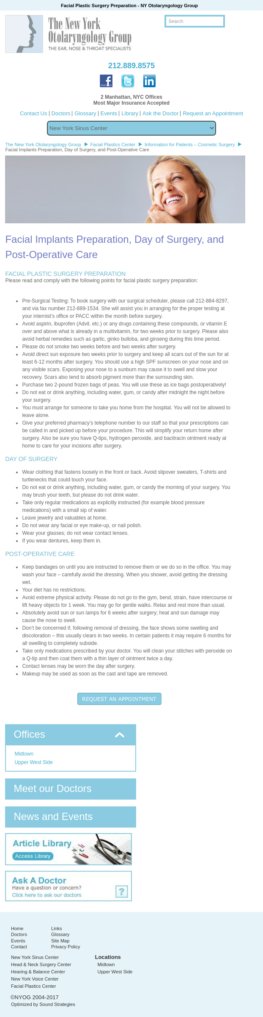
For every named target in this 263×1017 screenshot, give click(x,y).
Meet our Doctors (52, 788)
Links (56, 928)
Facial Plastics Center (33, 986)
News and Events (53, 816)
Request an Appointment (213, 113)
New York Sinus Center (35, 957)
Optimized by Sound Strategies (43, 1004)
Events (109, 113)
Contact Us (33, 113)
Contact (19, 946)
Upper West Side (33, 762)
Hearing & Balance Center (38, 971)
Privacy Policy (65, 946)
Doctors (61, 113)
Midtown (23, 754)
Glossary (85, 113)
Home (17, 928)
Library (129, 113)
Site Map (60, 940)
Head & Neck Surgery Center (41, 964)
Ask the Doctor (160, 113)
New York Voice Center (35, 978)
